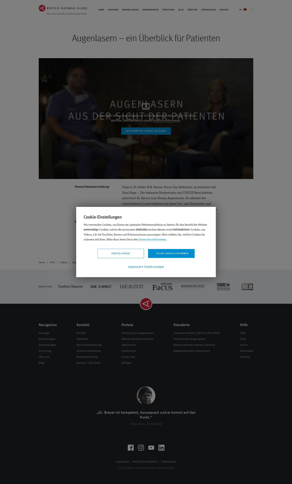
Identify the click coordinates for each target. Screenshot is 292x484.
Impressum (134, 266)
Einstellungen (121, 253)
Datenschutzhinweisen (152, 239)
